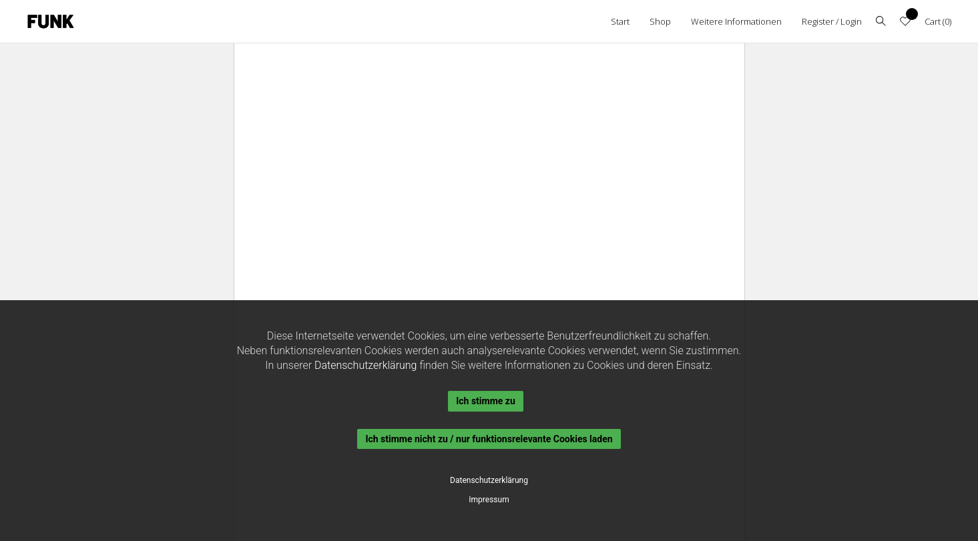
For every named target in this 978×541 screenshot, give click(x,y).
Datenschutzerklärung (365, 365)
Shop (660, 21)
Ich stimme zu (485, 401)
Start (620, 21)
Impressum (489, 499)
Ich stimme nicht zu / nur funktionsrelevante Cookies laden (488, 439)
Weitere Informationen (736, 21)
